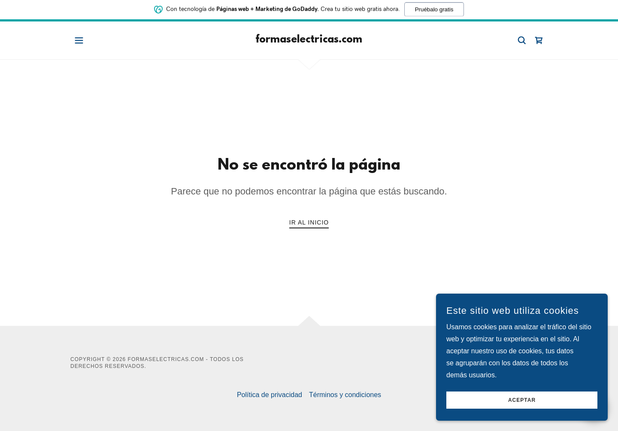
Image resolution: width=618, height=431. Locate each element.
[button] (79, 40)
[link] (308, 40)
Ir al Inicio (309, 222)
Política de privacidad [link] (269, 394)
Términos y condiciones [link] (345, 394)
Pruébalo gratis (434, 8)
